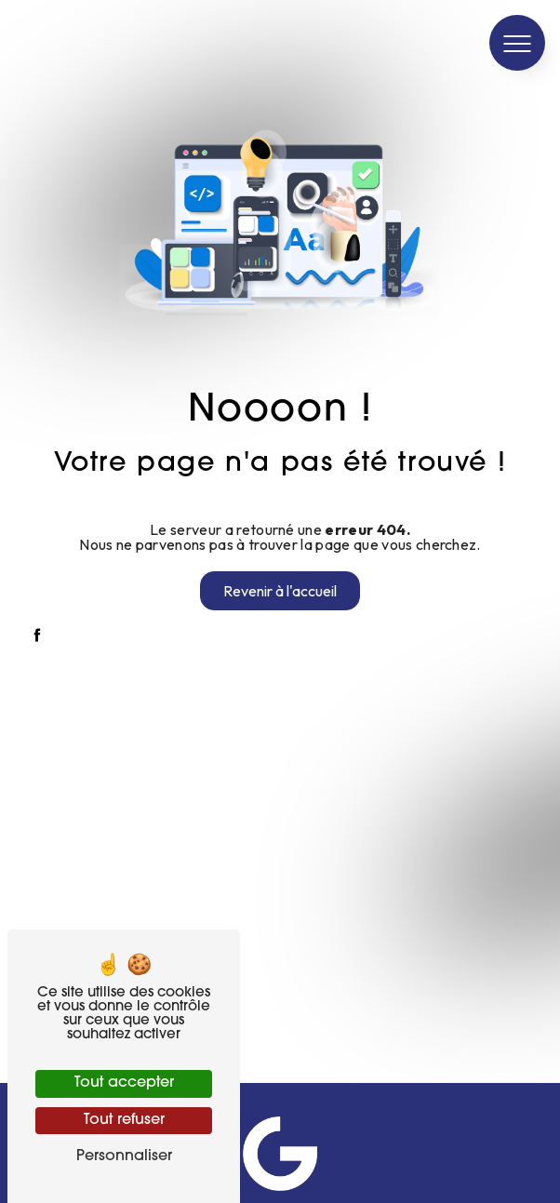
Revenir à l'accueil (280, 590)
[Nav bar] (517, 43)
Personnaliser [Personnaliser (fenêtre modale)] (124, 1156)
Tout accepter (124, 1083)
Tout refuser (124, 1120)
